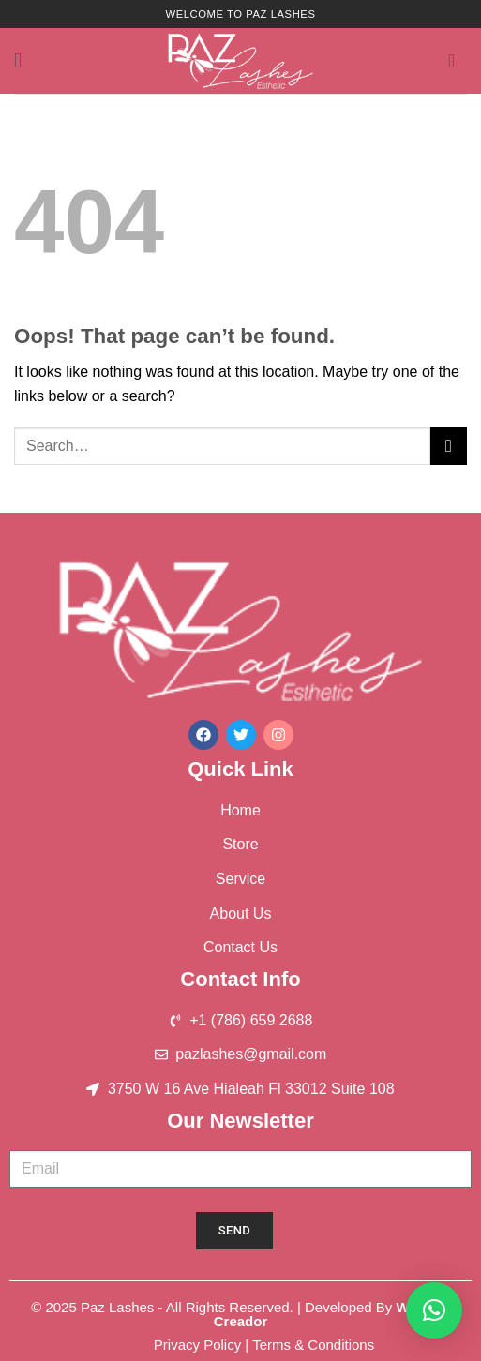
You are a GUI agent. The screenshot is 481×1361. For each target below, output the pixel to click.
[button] (25, 60)
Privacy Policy (197, 1345)
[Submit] (448, 445)
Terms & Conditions (313, 1345)
